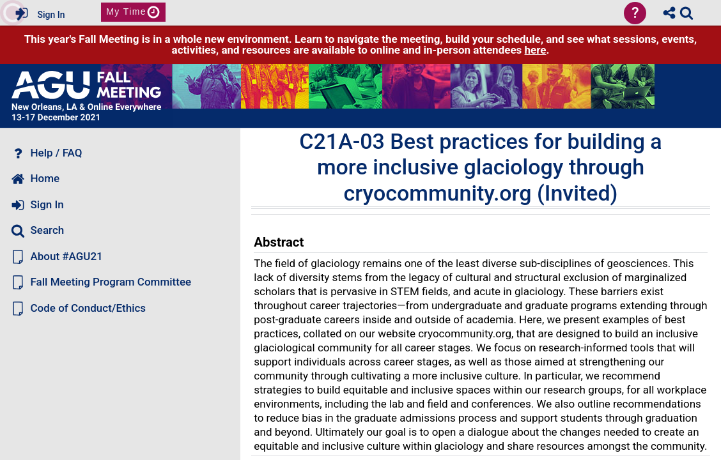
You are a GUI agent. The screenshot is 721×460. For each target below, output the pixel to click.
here (536, 49)
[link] (686, 13)
